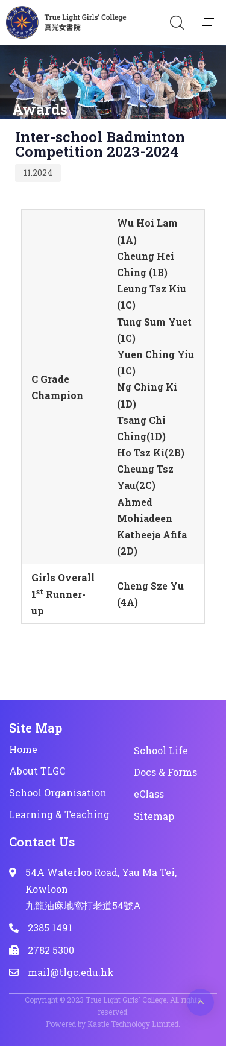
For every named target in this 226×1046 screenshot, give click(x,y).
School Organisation (58, 792)
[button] (176, 22)
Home (23, 749)
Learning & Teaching (59, 814)
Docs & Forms (165, 772)
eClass (149, 793)
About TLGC (37, 770)
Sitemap (154, 816)
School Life (161, 750)
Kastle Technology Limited (132, 1024)
